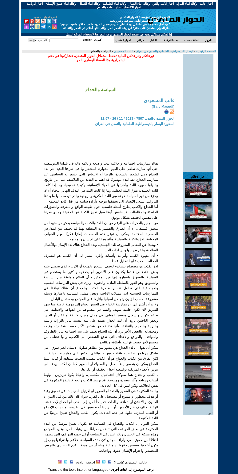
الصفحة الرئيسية (205, 51)
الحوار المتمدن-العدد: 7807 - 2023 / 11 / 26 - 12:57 (137, 118)
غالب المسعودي (123, 51)
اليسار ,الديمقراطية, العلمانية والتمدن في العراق (164, 51)
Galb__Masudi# (86, 462)
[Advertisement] (198, 111)
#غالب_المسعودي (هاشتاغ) (130, 462)
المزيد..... (207, 413)
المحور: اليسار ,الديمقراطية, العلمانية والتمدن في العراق (134, 124)
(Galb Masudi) (163, 106)
